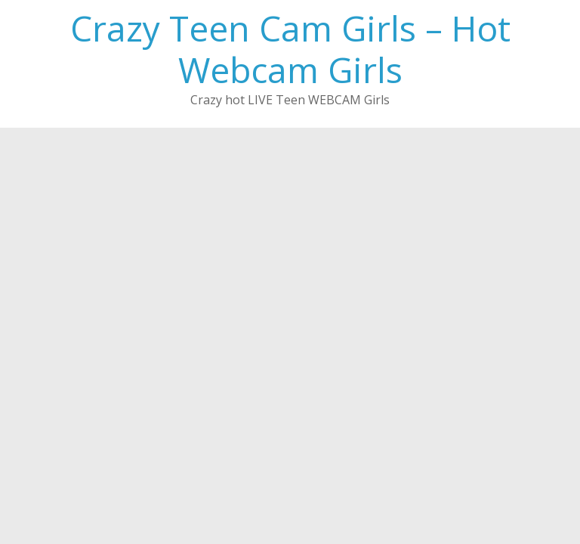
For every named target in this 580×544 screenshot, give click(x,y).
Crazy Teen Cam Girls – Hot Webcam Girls (290, 49)
